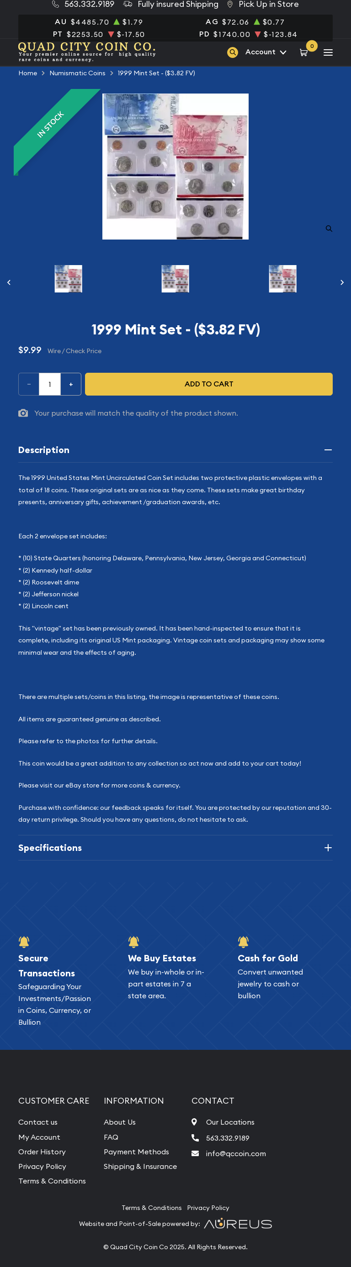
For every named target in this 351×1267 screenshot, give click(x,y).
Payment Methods (136, 1151)
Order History (42, 1151)
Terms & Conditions (52, 1180)
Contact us (38, 1121)
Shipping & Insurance (140, 1166)
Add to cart (209, 384)
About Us (120, 1121)
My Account (39, 1137)
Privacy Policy (42, 1166)
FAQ (111, 1137)
